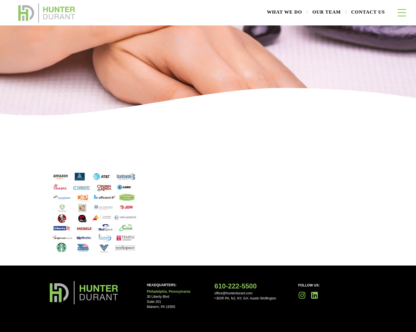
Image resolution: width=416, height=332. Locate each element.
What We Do (287, 12)
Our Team (329, 12)
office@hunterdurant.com (233, 293)
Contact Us (368, 12)
